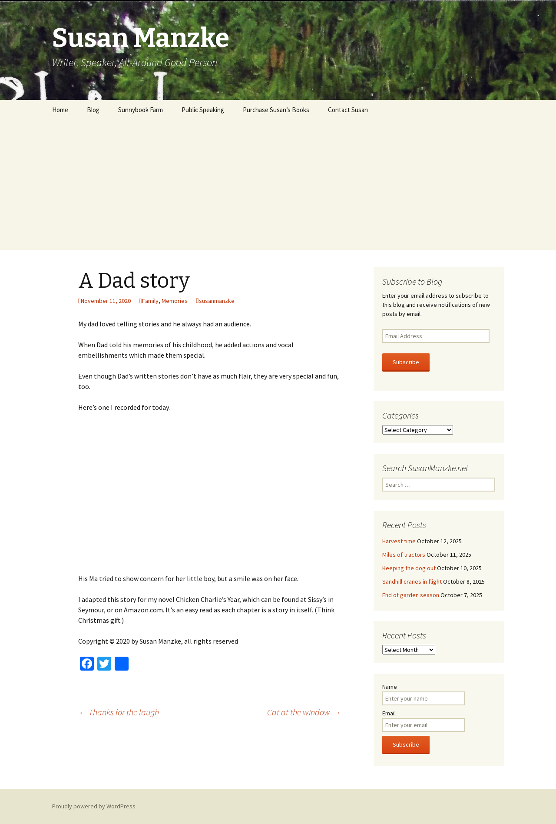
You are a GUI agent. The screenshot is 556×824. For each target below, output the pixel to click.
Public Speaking (203, 110)
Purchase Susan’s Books (276, 110)
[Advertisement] (278, 185)
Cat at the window (304, 712)
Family (150, 301)
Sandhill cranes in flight (412, 581)
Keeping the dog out (409, 568)
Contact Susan (348, 110)
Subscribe (406, 362)
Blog (93, 110)
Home (60, 110)
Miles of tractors (403, 554)
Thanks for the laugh (118, 712)
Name (389, 687)
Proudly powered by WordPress (94, 806)
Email (389, 713)
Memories (175, 301)
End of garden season (410, 595)
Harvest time (399, 541)
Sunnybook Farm (140, 110)
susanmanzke (217, 301)
